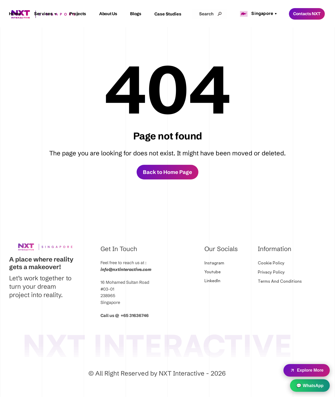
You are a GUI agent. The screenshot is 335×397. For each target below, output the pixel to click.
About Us (108, 13)
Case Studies (167, 13)
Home (15, 13)
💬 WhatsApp (309, 385)
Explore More (306, 370)
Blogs (135, 13)
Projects (77, 13)
